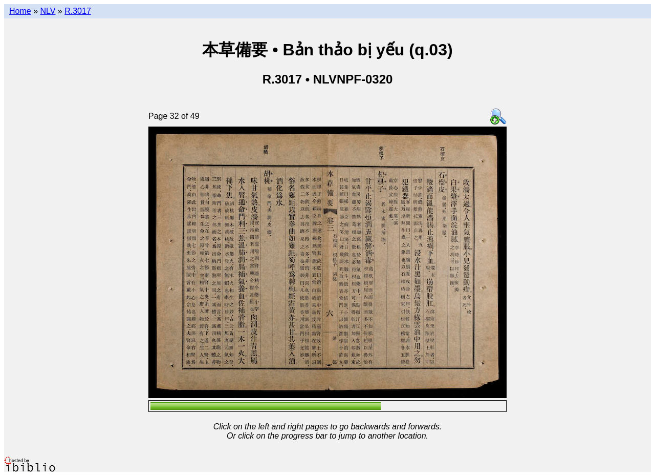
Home (20, 11)
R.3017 (77, 11)
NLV (47, 11)
